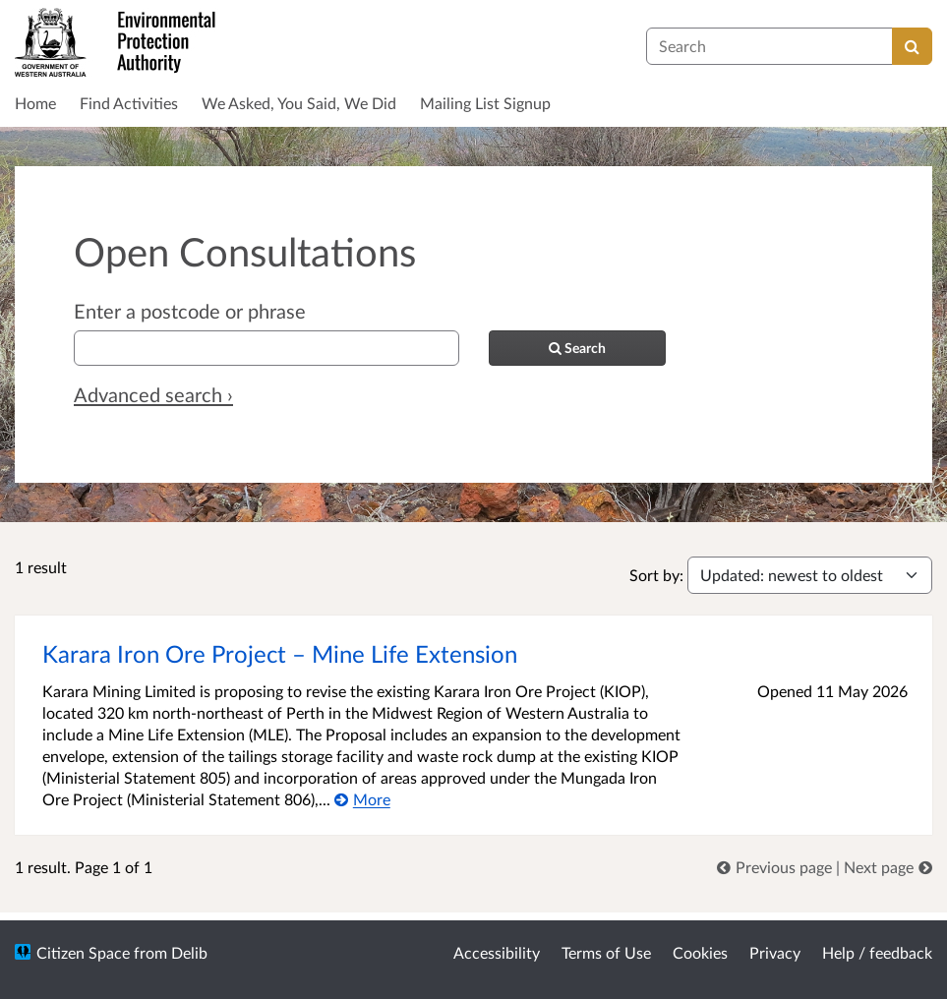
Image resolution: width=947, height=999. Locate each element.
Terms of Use (606, 952)
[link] (776, 866)
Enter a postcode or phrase (190, 311)
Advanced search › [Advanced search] (153, 394)
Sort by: (656, 574)
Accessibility (496, 952)
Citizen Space (83, 952)
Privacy (774, 952)
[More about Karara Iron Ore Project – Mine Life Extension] (362, 799)
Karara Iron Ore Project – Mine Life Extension (281, 653)
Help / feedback (877, 952)
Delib (189, 952)
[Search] (912, 46)
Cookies (700, 952)
